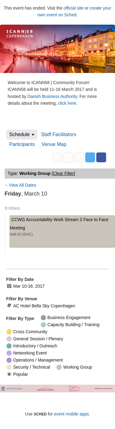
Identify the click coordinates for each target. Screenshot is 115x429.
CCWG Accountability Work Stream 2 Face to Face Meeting (62, 228)
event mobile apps (71, 413)
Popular (17, 374)
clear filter (63, 173)
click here (67, 103)
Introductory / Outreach (31, 346)
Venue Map (54, 144)
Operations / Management (34, 360)
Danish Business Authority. (53, 96)
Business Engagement (65, 317)
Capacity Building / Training (70, 324)
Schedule (19, 134)
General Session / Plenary (34, 339)
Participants (22, 144)
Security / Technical (28, 367)
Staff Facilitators (58, 134)
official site (73, 8)
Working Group (74, 367)
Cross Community (26, 331)
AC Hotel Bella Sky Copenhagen (40, 306)
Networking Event (26, 353)
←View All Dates (20, 185)
